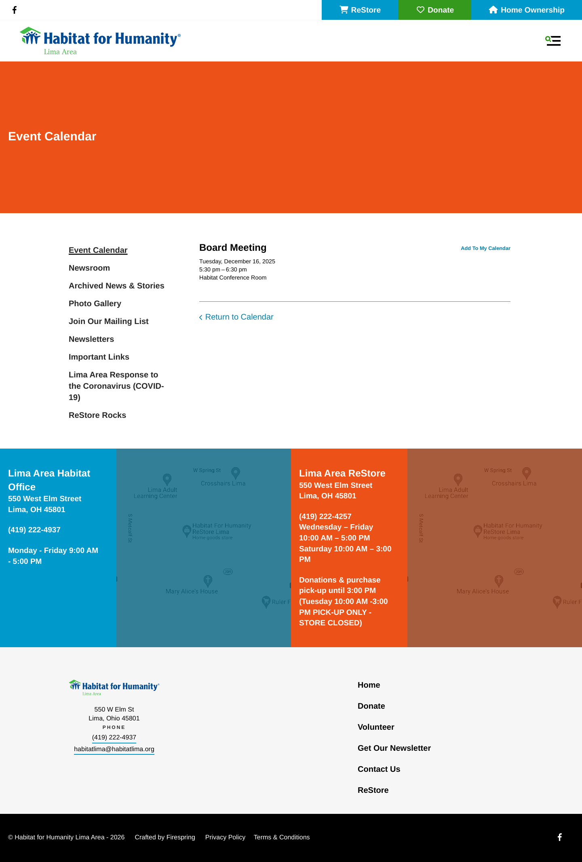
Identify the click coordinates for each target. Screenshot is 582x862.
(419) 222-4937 (114, 737)
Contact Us (379, 769)
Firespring (181, 837)
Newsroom (89, 268)
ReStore (360, 10)
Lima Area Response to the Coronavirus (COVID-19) (116, 386)
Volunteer (376, 727)
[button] (553, 41)
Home (369, 685)
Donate (434, 10)
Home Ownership (527, 10)
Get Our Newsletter (394, 748)
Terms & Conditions (282, 837)
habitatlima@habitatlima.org (114, 749)
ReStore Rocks (97, 415)
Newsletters (91, 339)
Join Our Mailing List (109, 321)
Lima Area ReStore (342, 473)
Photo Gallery (95, 303)
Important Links (99, 357)
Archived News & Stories (116, 286)
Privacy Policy (225, 837)
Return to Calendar (239, 317)
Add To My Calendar (485, 248)
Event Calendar (98, 250)
